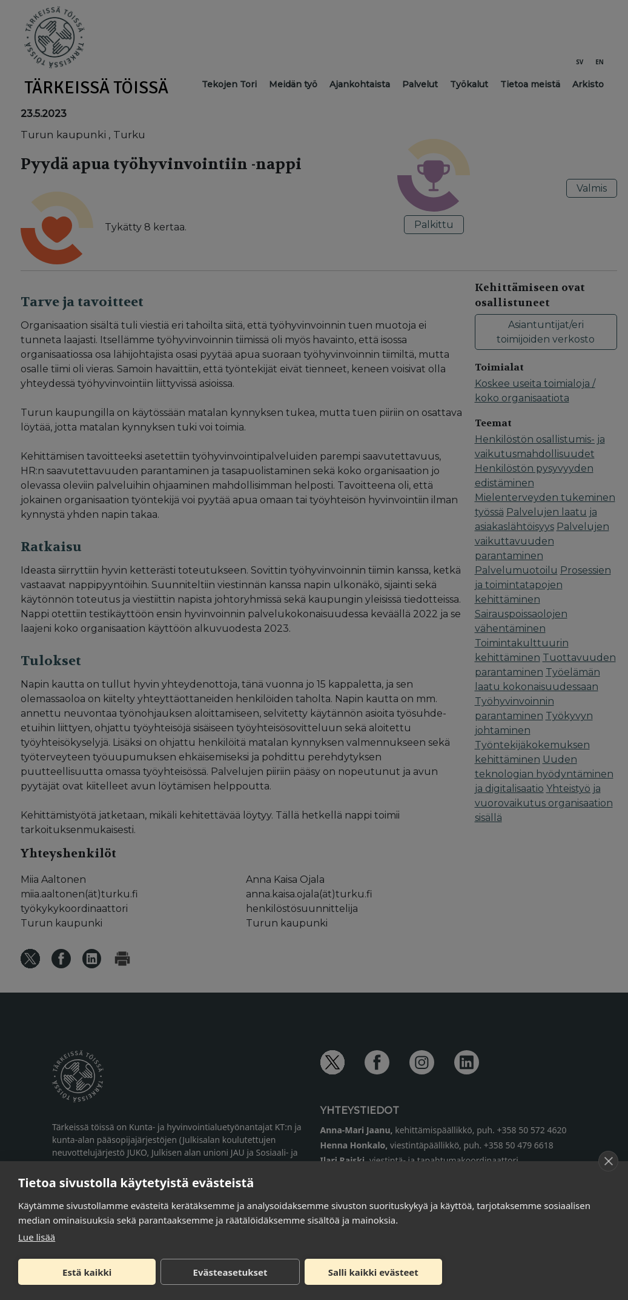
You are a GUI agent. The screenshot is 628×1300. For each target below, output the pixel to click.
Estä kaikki (86, 1272)
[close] (608, 1161)
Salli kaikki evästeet (373, 1272)
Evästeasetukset (230, 1272)
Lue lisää (36, 1237)
